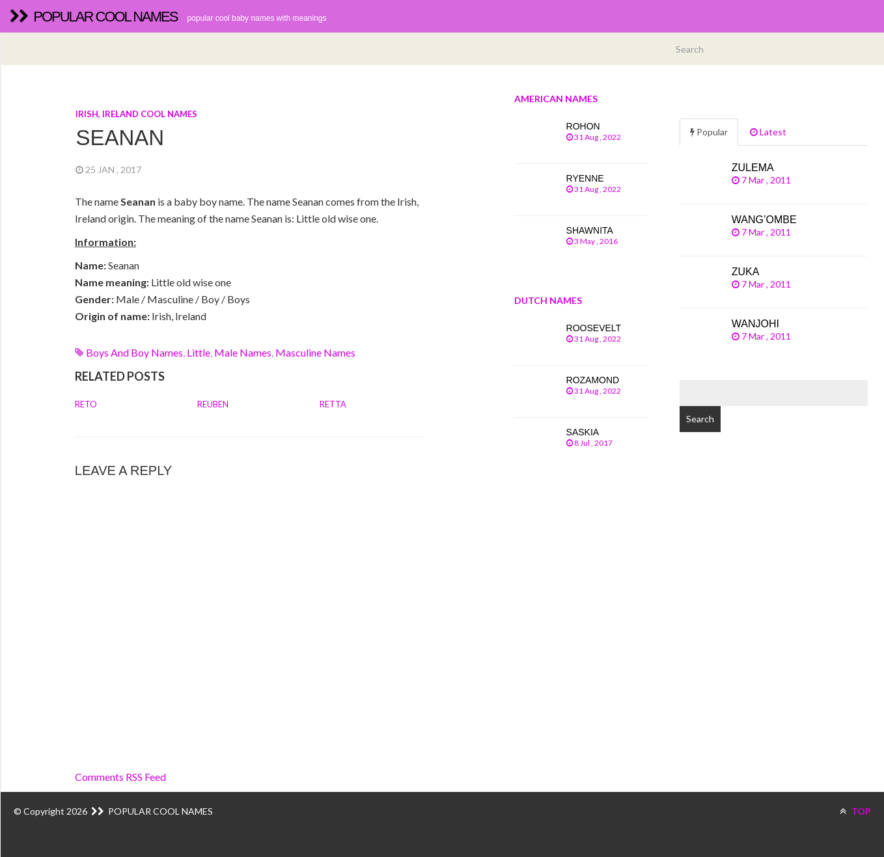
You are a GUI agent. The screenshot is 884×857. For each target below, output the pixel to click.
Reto (86, 404)
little (198, 352)
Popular (709, 131)
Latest (768, 131)
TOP (855, 811)
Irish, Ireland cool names (136, 114)
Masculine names (315, 352)
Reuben (212, 404)
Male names (242, 352)
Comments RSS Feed (120, 776)
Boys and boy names (134, 352)
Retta (333, 404)
